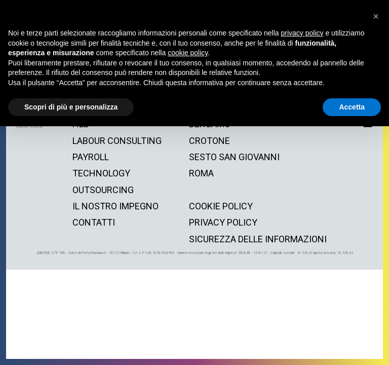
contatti (93, 222)
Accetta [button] (352, 107)
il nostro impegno (115, 206)
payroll (90, 157)
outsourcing (103, 190)
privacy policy (223, 222)
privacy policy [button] (302, 33)
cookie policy (221, 206)
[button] (376, 16)
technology (101, 173)
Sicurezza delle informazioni (258, 239)
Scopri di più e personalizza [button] (71, 107)
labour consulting (117, 140)
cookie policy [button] (188, 53)
